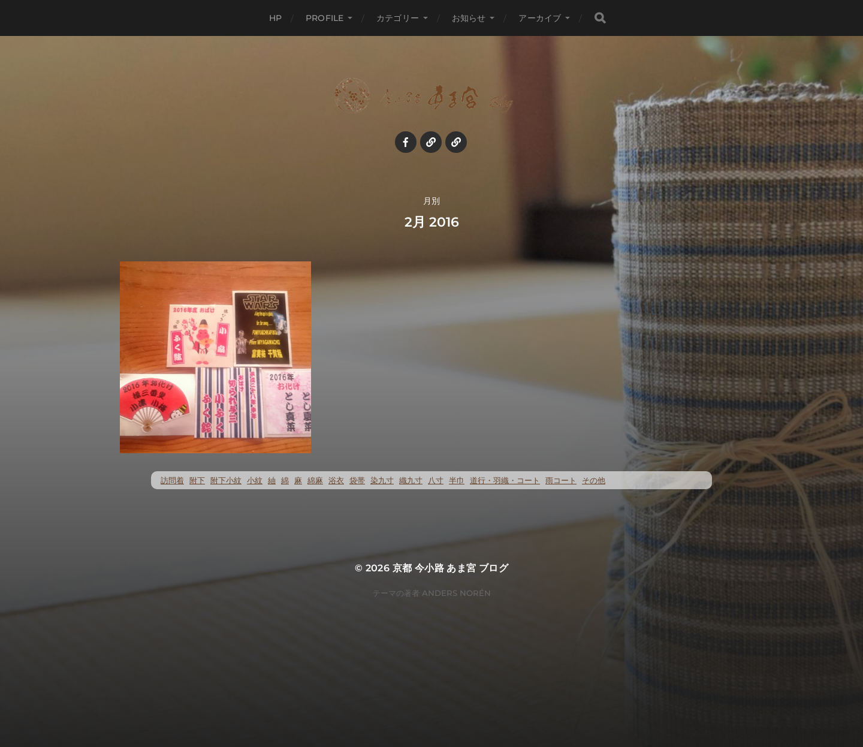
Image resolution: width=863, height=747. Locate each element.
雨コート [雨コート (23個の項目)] (561, 480)
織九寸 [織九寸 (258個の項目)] (411, 480)
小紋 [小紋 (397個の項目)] (254, 480)
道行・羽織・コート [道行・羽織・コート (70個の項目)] (505, 480)
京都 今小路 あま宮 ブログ (451, 568)
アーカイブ (539, 18)
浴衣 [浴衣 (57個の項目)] (336, 480)
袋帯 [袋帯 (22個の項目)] (357, 480)
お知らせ (469, 18)
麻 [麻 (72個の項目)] (298, 480)
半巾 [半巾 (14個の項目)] (456, 480)
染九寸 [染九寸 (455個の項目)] (382, 480)
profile (324, 18)
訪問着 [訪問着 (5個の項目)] (172, 480)
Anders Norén (456, 593)
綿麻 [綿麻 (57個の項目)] (315, 480)
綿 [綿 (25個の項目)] (285, 480)
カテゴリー (397, 18)
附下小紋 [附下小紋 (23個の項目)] (226, 480)
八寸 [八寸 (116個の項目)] (435, 480)
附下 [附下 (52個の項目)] (197, 480)
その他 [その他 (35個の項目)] (593, 480)
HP (275, 18)
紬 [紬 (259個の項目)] (272, 480)
